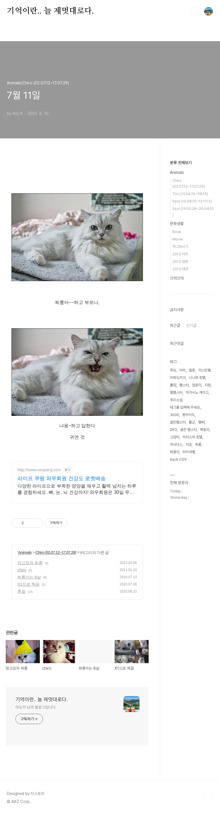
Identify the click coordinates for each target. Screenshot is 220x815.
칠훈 (192, 370)
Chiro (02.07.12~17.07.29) (55, 552)
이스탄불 (204, 370)
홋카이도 (188, 415)
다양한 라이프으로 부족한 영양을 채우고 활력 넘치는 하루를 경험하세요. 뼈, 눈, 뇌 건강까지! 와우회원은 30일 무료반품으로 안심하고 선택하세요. (76, 490)
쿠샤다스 (176, 444)
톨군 (192, 422)
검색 (195, 11)
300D (174, 415)
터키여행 (188, 452)
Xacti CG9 (178, 459)
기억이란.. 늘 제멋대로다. (50, 11)
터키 (182, 370)
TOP (208, 795)
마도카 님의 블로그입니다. (35, 707)
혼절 (21, 591)
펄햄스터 (176, 392)
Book (176, 232)
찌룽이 (174, 452)
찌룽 (198, 444)
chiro (21, 570)
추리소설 (176, 400)
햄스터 (184, 385)
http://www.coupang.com (39, 470)
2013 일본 (180, 261)
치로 (189, 444)
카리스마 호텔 (192, 437)
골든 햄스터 (188, 430)
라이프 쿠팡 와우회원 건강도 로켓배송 (61, 478)
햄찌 (201, 422)
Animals (25, 552)
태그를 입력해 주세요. (185, 407)
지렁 (208, 385)
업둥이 (196, 385)
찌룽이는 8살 (29, 577)
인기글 (191, 325)
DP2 (173, 430)
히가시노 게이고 (197, 392)
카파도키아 (178, 377)
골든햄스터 (178, 422)
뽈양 (173, 385)
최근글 (175, 325)
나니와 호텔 (197, 377)
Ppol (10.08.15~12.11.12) (192, 201)
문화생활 (177, 223)
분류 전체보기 (181, 162)
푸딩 (173, 370)
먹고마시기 (180, 246)
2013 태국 (180, 269)
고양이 (174, 437)
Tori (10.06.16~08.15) (190, 194)
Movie (177, 239)
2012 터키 (180, 254)
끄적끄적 (177, 278)
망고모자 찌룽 (30, 562)
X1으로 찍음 (28, 584)
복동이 (204, 430)
